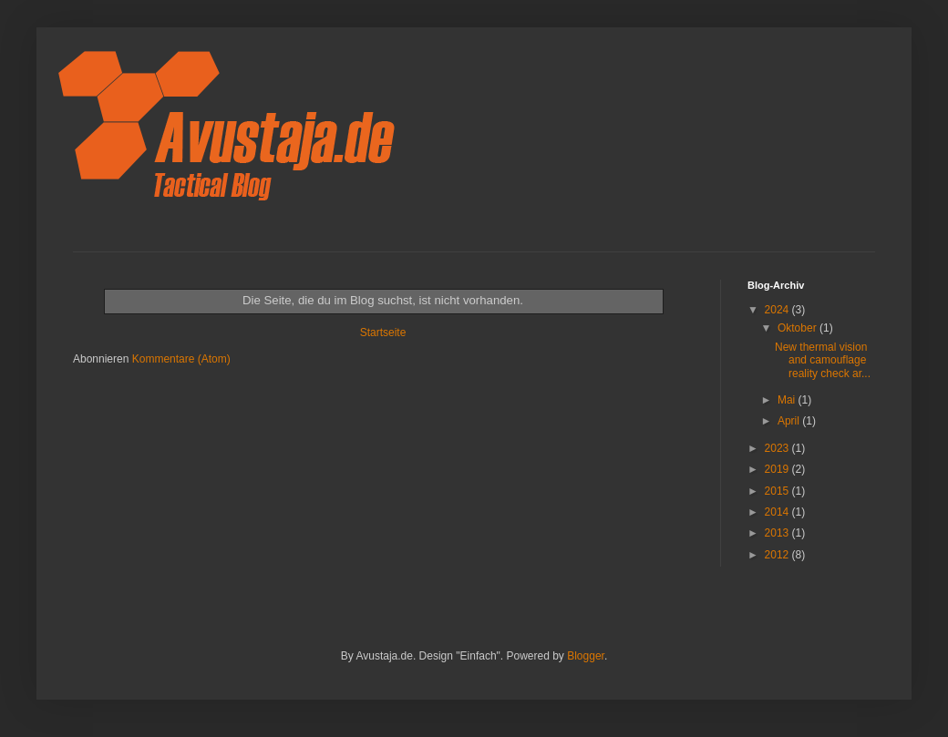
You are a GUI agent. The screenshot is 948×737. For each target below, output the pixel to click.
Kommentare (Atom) (181, 359)
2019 (778, 469)
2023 (778, 448)
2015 (778, 491)
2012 (778, 554)
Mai (788, 400)
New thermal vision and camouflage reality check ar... (823, 360)
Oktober (798, 328)
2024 (778, 309)
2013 (778, 533)
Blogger (585, 656)
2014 (778, 512)
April (790, 421)
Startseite (383, 332)
